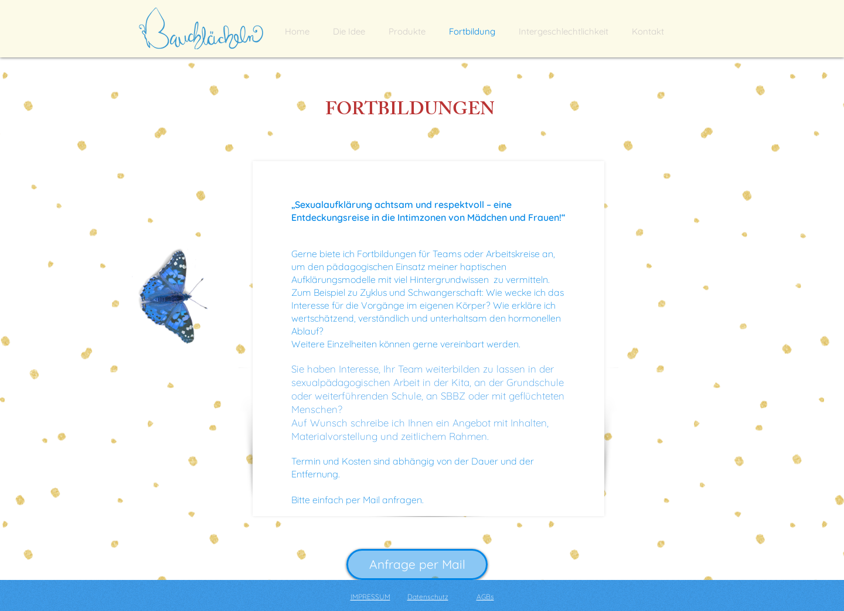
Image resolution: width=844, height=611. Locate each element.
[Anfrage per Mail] (417, 564)
